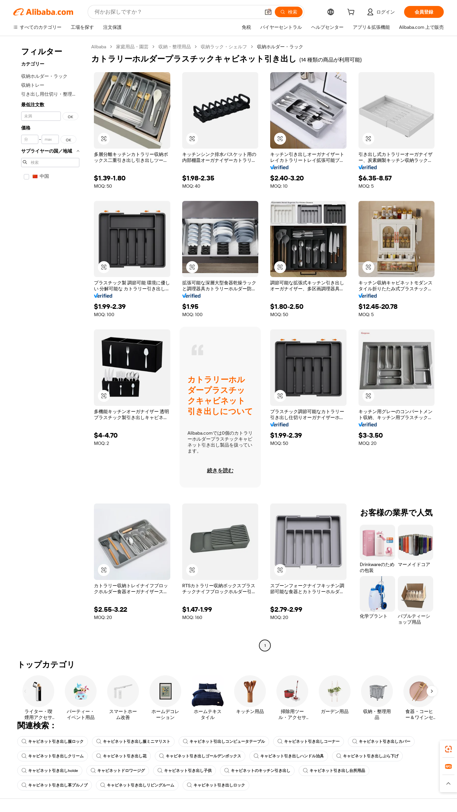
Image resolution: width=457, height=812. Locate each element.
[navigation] (50, 347)
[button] (268, 12)
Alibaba (98, 46)
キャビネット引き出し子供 (184, 770)
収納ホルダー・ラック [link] (280, 46)
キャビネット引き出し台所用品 (334, 770)
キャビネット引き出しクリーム (52, 756)
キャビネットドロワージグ (118, 770)
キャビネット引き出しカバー (381, 741)
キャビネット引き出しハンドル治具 (289, 756)
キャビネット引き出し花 (121, 756)
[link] (448, 749)
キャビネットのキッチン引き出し (257, 770)
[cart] (352, 13)
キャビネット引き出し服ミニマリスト (133, 741)
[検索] (289, 12)
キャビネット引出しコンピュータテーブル (224, 741)
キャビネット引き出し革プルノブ (54, 785)
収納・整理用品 (174, 46)
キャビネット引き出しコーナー (308, 741)
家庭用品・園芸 (132, 46)
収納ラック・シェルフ (224, 46)
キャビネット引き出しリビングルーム (137, 785)
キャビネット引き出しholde (49, 770)
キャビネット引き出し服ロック (52, 741)
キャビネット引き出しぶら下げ (367, 756)
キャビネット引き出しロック (216, 785)
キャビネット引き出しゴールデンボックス (200, 756)
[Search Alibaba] (177, 12)
